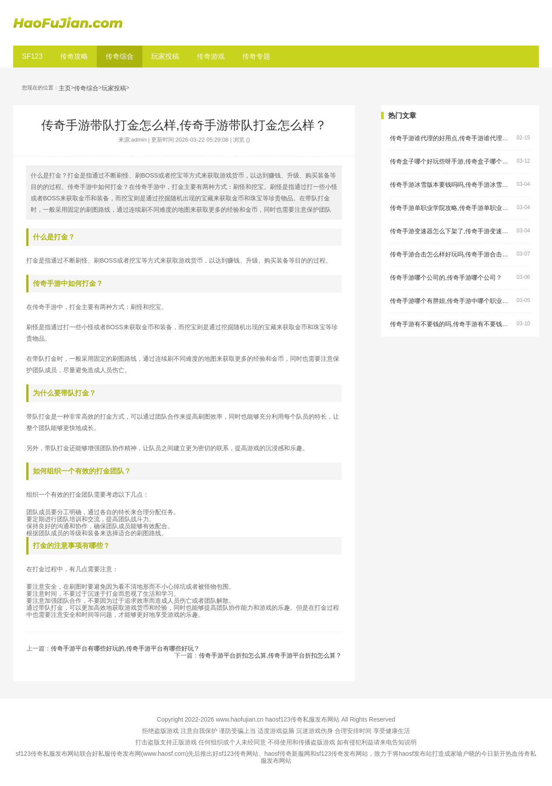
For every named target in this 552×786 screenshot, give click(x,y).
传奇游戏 (211, 56)
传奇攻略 (74, 56)
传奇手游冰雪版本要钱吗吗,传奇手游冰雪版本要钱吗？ (451, 184)
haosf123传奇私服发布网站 (302, 719)
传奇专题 (256, 56)
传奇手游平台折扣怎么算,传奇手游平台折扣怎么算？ (270, 655)
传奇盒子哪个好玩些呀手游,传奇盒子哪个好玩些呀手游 (451, 161)
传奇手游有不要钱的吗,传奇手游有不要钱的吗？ (451, 324)
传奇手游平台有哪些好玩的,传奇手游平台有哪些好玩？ (125, 648)
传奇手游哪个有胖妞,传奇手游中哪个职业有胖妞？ (451, 301)
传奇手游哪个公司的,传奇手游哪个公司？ (446, 277)
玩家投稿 (165, 56)
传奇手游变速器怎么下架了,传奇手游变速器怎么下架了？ (451, 231)
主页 (65, 88)
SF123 (32, 56)
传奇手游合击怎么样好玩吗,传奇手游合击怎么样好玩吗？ (451, 254)
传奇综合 (120, 56)
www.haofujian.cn (240, 719)
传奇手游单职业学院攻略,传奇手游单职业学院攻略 (451, 208)
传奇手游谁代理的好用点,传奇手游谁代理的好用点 (451, 138)
